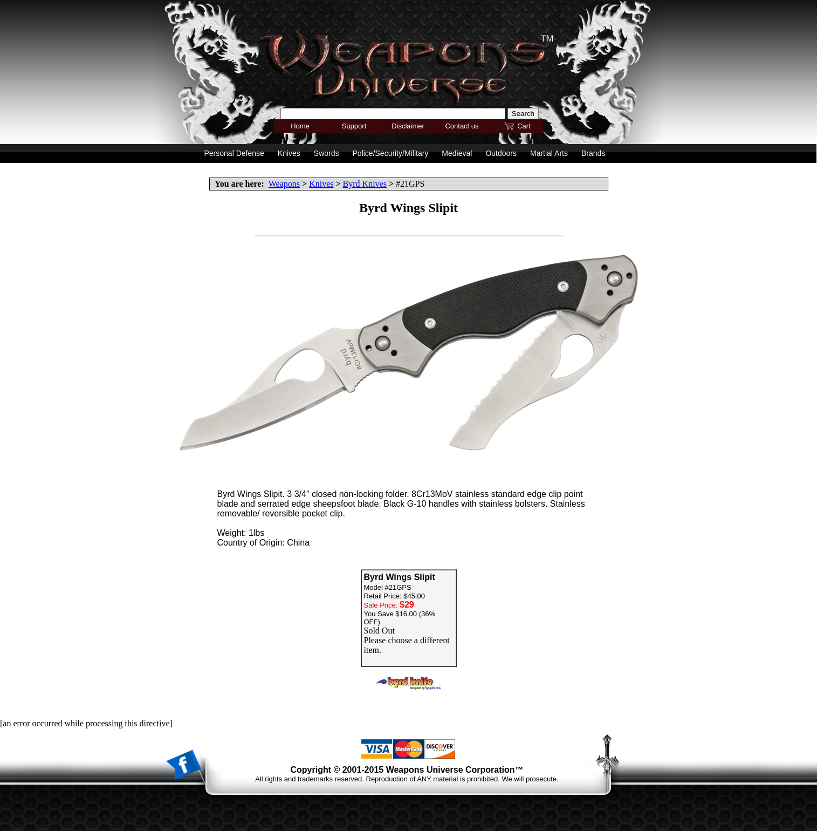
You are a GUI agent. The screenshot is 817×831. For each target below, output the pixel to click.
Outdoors (501, 153)
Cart (524, 126)
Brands (593, 153)
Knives (321, 183)
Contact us (461, 126)
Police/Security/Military (391, 153)
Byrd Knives (365, 183)
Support (354, 126)
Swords (326, 153)
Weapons (284, 183)
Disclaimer (408, 126)
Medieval (457, 153)
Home (300, 126)
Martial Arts (549, 153)
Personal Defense (234, 153)
